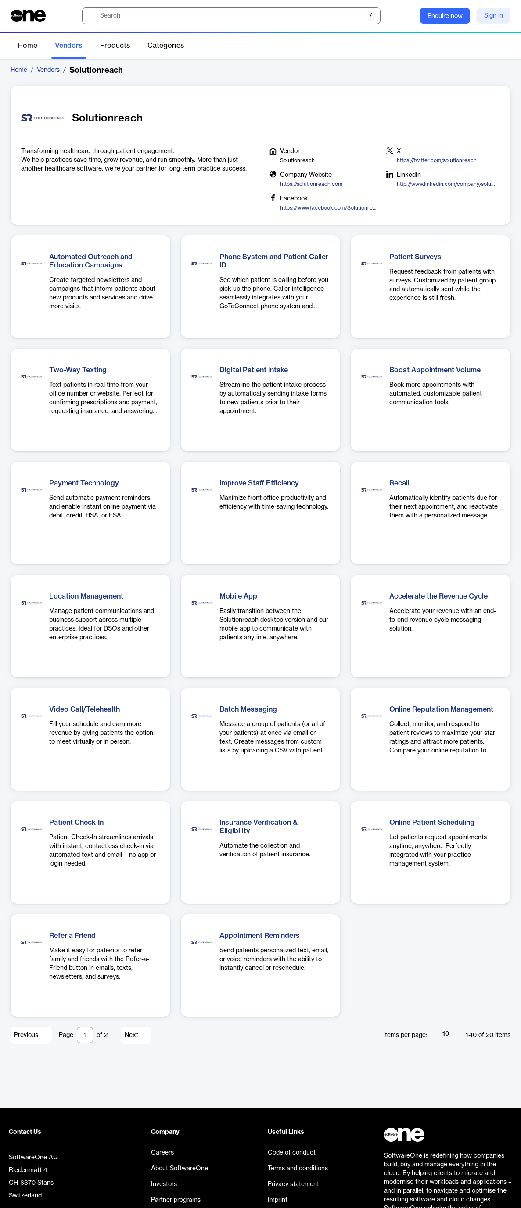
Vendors (69, 45)
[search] (231, 15)
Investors (164, 1184)
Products (115, 45)
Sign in (493, 16)
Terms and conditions (298, 1168)
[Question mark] (407, 16)
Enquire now (445, 16)
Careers (162, 1153)
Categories (165, 45)
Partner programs (176, 1200)
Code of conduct (292, 1153)
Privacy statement (293, 1184)
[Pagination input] (85, 1035)
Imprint (277, 1200)
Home (27, 45)
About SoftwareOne (179, 1168)
